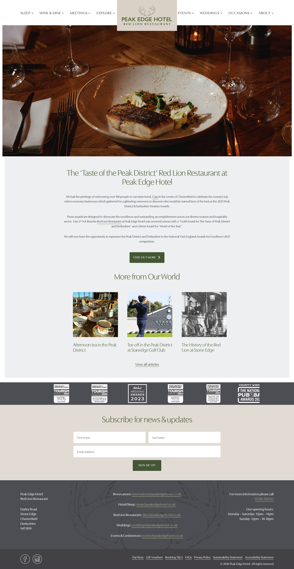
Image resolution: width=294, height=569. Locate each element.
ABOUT (265, 12)
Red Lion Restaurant (109, 221)
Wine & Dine (50, 12)
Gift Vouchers (154, 557)
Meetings (79, 12)
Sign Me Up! (146, 465)
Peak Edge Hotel (147, 15)
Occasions (239, 12)
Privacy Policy (202, 557)
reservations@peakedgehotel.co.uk (156, 493)
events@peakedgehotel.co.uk (162, 535)
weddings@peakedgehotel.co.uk (155, 525)
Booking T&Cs (174, 557)
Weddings (209, 12)
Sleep (25, 12)
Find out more (148, 257)
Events (184, 12)
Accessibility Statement (259, 557)
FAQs (188, 557)
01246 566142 (264, 498)
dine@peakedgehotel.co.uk (161, 514)
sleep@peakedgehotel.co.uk (156, 504)
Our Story (138, 557)
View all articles (147, 364)
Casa (155, 196)
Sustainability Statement (228, 557)
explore (104, 12)
